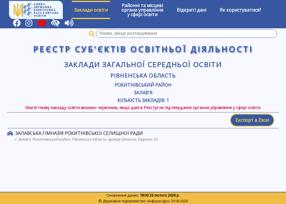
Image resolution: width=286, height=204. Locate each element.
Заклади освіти (91, 10)
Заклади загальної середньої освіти (143, 64)
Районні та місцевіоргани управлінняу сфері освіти (142, 10)
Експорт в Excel (252, 120)
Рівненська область (142, 75)
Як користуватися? (240, 10)
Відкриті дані (191, 10)
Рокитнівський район (143, 85)
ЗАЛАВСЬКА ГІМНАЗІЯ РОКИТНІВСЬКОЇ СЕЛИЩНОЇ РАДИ (79, 133)
